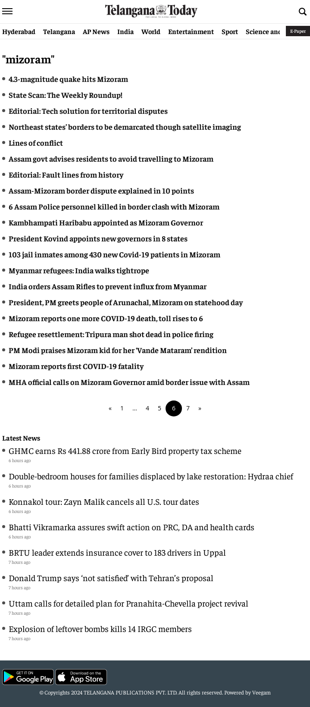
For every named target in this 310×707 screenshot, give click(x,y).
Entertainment (191, 31)
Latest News (21, 437)
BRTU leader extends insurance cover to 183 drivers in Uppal (117, 552)
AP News (96, 31)
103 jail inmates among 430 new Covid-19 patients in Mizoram (114, 254)
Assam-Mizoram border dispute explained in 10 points (101, 190)
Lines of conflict (36, 142)
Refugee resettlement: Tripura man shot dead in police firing (111, 334)
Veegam (261, 692)
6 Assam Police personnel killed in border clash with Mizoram (114, 206)
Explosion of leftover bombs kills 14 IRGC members (100, 628)
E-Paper (298, 31)
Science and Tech (272, 31)
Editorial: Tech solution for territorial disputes (88, 111)
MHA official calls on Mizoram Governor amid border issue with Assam (129, 382)
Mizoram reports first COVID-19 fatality (76, 366)
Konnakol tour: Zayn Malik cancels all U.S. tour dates (104, 501)
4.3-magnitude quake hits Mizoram (68, 79)
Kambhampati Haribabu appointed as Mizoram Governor (106, 222)
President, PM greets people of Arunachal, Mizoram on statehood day (126, 302)
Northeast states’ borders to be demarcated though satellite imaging (125, 126)
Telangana (59, 31)
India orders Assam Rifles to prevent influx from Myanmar (108, 286)
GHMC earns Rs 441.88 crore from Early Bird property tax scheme (125, 450)
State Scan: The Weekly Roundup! (65, 95)
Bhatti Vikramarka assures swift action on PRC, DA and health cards (131, 526)
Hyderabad (18, 31)
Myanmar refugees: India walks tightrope (79, 270)
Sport (230, 31)
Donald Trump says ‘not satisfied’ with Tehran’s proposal (111, 577)
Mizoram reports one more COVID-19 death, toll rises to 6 (106, 318)
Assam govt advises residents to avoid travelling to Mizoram (111, 158)
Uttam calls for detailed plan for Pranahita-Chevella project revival (128, 603)
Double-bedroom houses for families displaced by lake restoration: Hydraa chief (151, 475)
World (150, 31)
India (125, 31)
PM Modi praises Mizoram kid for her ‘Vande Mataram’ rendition (118, 350)
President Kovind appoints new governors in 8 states (98, 238)
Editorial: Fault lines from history (66, 174)
